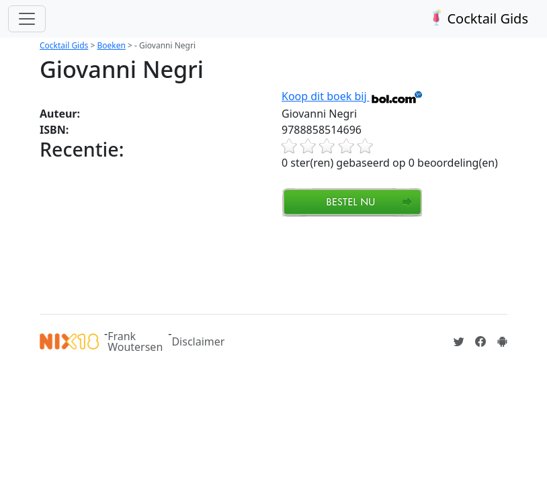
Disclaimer (197, 341)
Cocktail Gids (477, 18)
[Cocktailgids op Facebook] (480, 341)
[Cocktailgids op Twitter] (459, 341)
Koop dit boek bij (352, 96)
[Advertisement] (284, 263)
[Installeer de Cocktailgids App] (502, 341)
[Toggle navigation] (27, 18)
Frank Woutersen (135, 341)
